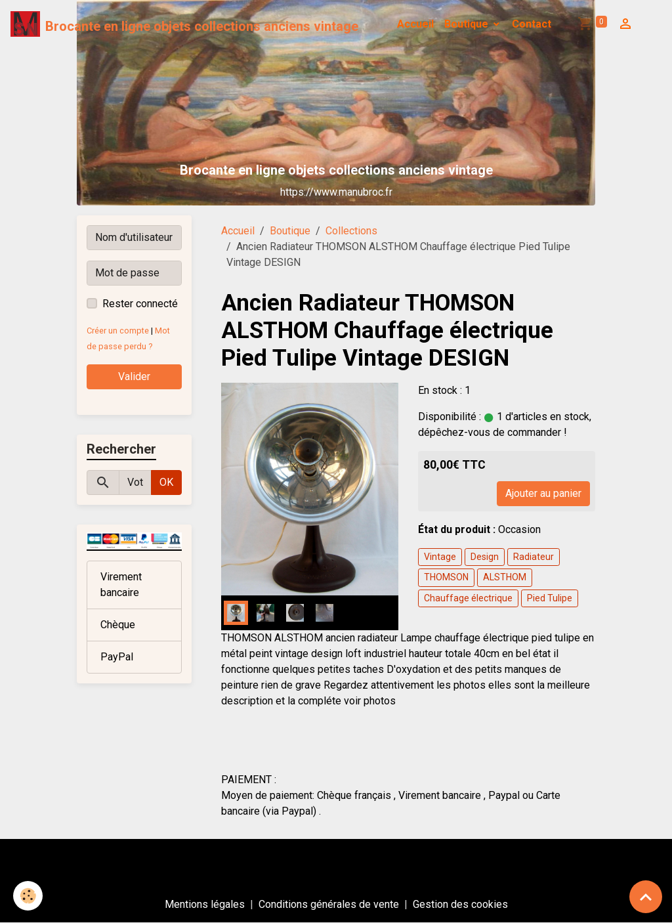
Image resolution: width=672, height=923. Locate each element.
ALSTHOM (504, 577)
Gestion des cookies (460, 904)
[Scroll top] (645, 896)
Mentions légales (205, 904)
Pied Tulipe (549, 598)
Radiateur (533, 556)
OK (166, 482)
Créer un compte (118, 330)
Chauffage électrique (468, 598)
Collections (351, 231)
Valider (134, 376)
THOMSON (446, 577)
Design (485, 556)
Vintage (440, 556)
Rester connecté (140, 303)
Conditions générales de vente (329, 904)
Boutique (467, 24)
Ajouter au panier (543, 493)
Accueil (415, 24)
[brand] (184, 24)
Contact (531, 24)
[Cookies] (28, 896)
